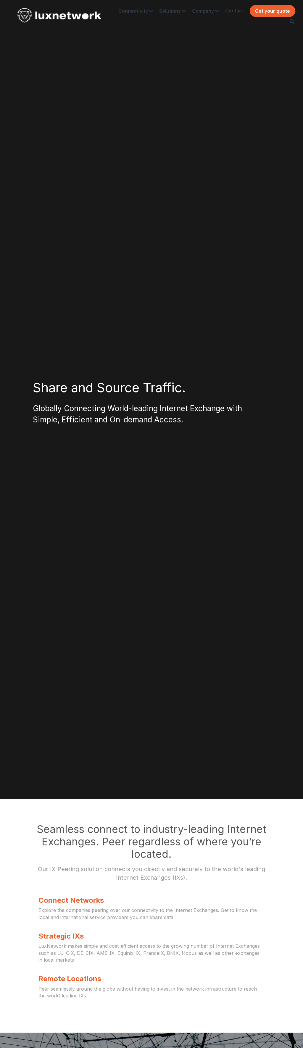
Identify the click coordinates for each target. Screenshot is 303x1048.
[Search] (286, 24)
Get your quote (266, 13)
